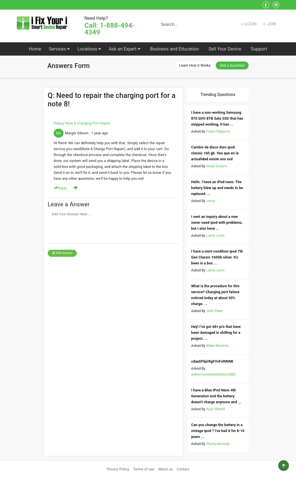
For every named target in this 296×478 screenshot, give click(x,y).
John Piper (214, 311)
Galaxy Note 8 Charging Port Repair (82, 123)
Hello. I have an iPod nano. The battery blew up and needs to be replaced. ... (217, 188)
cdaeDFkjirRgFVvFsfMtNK (212, 361)
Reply (62, 188)
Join (271, 24)
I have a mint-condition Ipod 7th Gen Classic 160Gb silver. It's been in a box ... (217, 257)
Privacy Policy (118, 469)
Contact (183, 469)
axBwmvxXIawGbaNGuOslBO (213, 374)
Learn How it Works (195, 65)
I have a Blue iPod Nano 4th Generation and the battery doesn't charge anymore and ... (216, 396)
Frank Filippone (218, 131)
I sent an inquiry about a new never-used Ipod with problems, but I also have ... (217, 222)
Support (259, 49)
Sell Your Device (224, 49)
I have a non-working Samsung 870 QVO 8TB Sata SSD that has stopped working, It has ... (217, 118)
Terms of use (143, 469)
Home (35, 49)
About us (165, 469)
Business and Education (174, 49)
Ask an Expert (124, 49)
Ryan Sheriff (215, 409)
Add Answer (62, 253)
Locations (89, 49)
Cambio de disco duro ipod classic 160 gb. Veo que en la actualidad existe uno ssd (215, 153)
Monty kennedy (218, 444)
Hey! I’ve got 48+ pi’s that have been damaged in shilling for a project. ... (216, 332)
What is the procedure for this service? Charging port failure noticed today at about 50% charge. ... (215, 295)
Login (250, 24)
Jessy (210, 201)
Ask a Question (232, 65)
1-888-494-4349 (109, 28)
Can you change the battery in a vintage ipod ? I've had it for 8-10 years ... (218, 431)
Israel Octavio (216, 166)
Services (59, 49)
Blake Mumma (217, 346)
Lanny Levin (215, 236)
